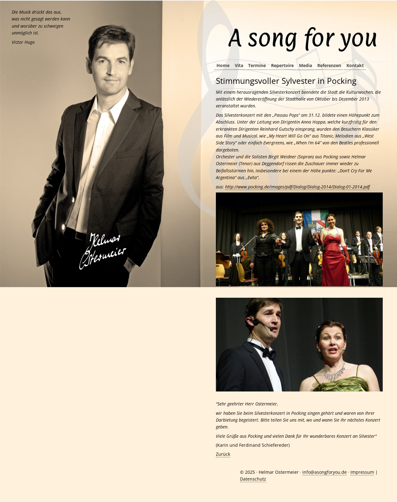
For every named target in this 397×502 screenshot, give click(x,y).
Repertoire (282, 65)
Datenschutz (253, 479)
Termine (257, 65)
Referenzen (329, 65)
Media (305, 65)
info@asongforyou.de (324, 472)
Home (223, 65)
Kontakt (355, 65)
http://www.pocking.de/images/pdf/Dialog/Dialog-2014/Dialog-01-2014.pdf (297, 187)
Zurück (223, 454)
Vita (239, 65)
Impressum (362, 472)
